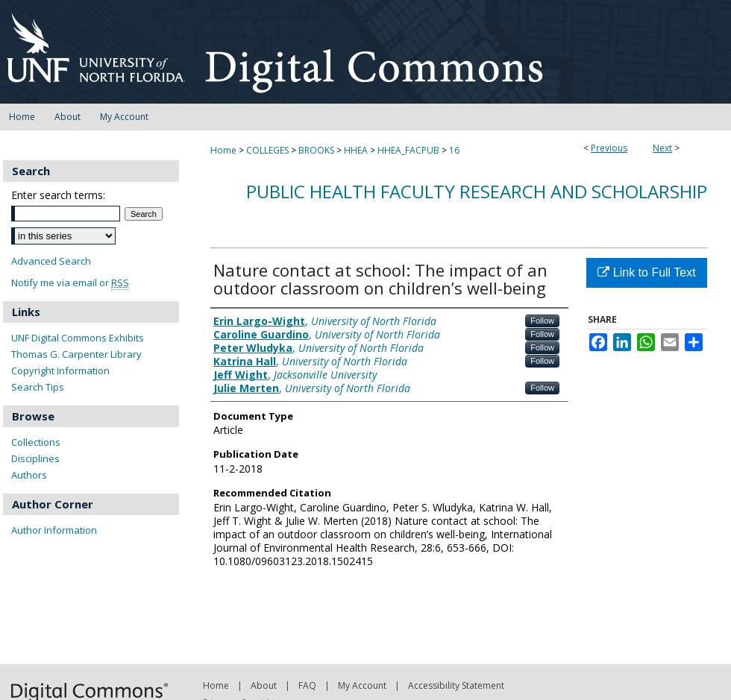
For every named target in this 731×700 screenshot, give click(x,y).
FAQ (307, 685)
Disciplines (35, 458)
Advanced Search (51, 261)
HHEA (356, 150)
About (264, 685)
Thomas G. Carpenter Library (76, 354)
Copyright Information (60, 370)
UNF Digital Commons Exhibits (77, 337)
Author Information (54, 530)
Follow (542, 320)
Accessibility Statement (456, 685)
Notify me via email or (70, 283)
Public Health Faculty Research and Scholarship (476, 191)
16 (454, 150)
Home (223, 150)
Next (662, 148)
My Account (362, 685)
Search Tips (37, 387)
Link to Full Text (646, 272)
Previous (609, 148)
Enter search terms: (58, 195)
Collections (35, 442)
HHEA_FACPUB (408, 150)
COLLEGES (267, 150)
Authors (29, 475)
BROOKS (316, 150)
